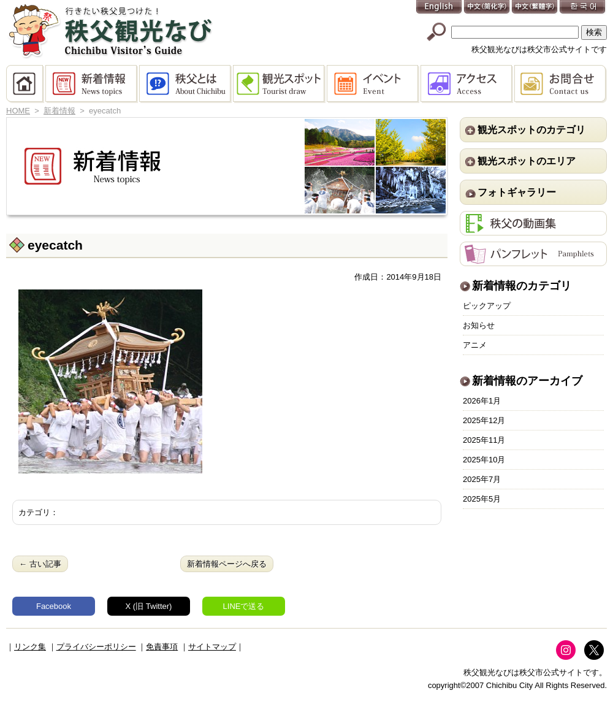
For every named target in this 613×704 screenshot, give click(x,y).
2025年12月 (484, 420)
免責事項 (162, 646)
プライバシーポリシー (96, 646)
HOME (25, 84)
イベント (374, 84)
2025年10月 (484, 459)
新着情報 (92, 84)
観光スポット (280, 84)
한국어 (583, 7)
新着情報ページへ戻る (227, 563)
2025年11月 (484, 440)
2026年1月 (482, 400)
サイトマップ (212, 646)
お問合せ (560, 84)
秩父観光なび (110, 31)
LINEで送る (244, 606)
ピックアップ (487, 305)
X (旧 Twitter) (149, 606)
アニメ (475, 345)
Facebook (53, 606)
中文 (487, 7)
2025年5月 (482, 498)
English (439, 7)
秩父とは (186, 84)
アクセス (467, 84)
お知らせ (479, 325)
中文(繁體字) (535, 7)
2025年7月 (482, 479)
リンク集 (30, 646)
